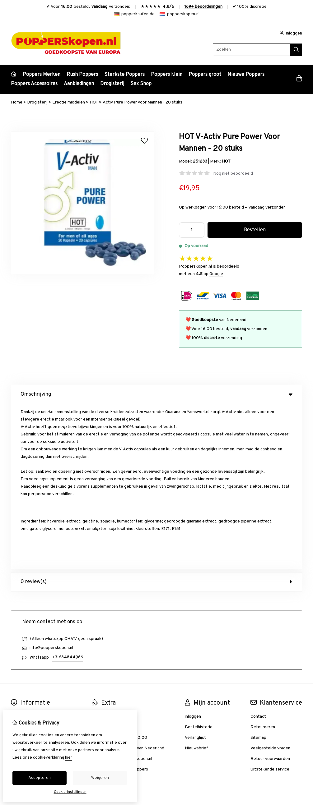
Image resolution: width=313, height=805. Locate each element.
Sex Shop (141, 84)
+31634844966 (67, 492)
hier (68, 757)
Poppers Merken (41, 74)
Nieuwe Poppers (245, 74)
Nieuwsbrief (196, 583)
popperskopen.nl (179, 14)
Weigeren (100, 777)
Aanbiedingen (79, 84)
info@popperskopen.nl (51, 482)
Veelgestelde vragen (270, 583)
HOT (226, 161)
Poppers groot (205, 74)
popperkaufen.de (134, 14)
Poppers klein (166, 74)
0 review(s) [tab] (156, 416)
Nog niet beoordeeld (233, 173)
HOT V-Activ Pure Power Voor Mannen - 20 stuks (136, 102)
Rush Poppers (82, 74)
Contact (258, 551)
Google (216, 274)
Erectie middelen (68, 102)
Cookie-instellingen (70, 791)
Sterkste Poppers (124, 74)
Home (16, 102)
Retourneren (262, 562)
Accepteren (39, 777)
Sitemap (258, 572)
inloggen (291, 33)
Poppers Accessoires (34, 84)
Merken (99, 551)
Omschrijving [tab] (156, 394)
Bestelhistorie (199, 562)
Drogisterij (112, 84)
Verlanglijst (195, 572)
